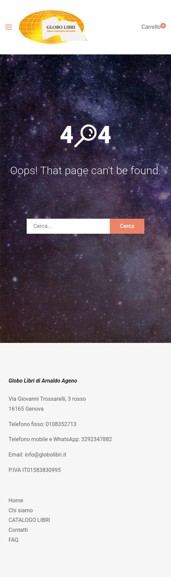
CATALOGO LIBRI (29, 520)
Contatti (18, 530)
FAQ (13, 540)
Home (16, 500)
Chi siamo (21, 510)
